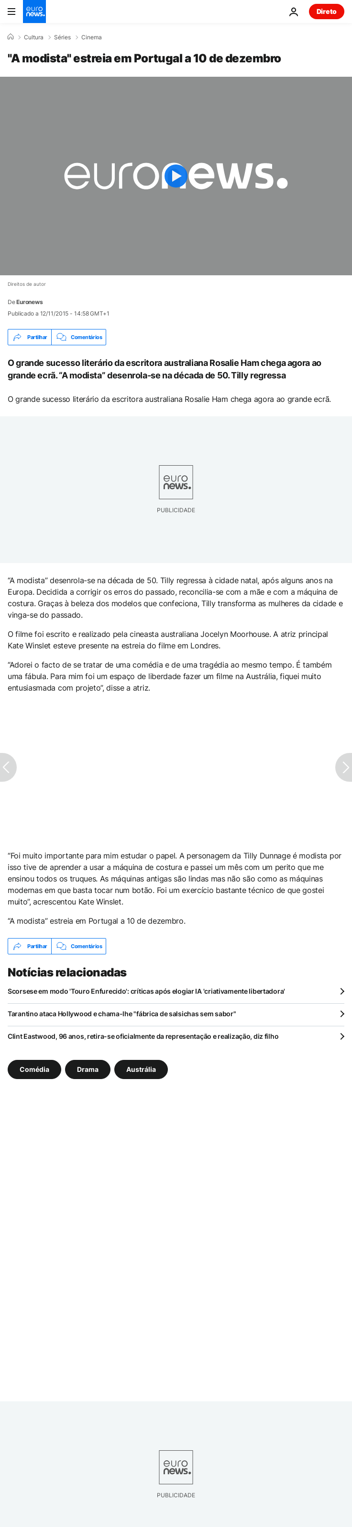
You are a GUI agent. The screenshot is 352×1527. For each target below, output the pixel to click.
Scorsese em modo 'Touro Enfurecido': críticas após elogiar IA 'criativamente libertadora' (146, 991)
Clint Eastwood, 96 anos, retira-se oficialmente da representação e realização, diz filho (143, 1036)
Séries (62, 37)
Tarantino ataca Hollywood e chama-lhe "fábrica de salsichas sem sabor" (122, 1014)
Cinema (91, 37)
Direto (327, 11)
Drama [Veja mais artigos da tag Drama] (88, 1069)
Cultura (34, 37)
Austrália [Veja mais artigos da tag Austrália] (141, 1069)
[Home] (10, 37)
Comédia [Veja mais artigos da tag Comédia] (34, 1069)
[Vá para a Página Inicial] (34, 11)
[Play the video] (176, 176)
